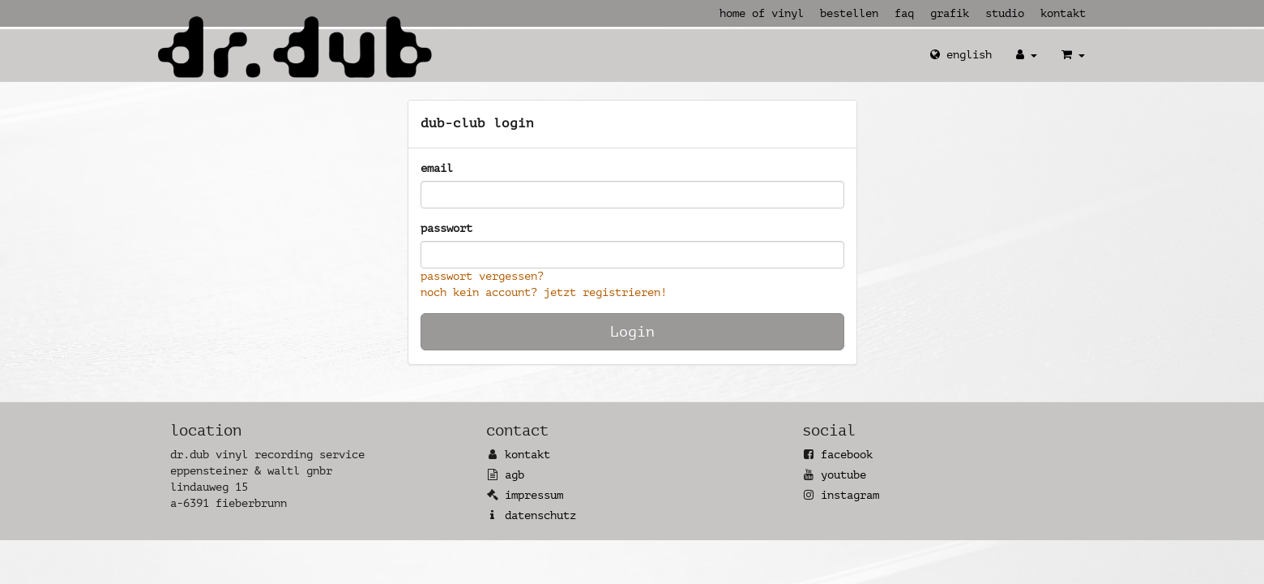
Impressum (534, 495)
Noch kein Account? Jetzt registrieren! (544, 292)
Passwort (446, 228)
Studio (1004, 13)
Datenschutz (540, 515)
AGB (514, 475)
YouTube (843, 475)
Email (437, 168)
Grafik (949, 13)
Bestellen (849, 13)
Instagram (850, 495)
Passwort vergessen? (482, 276)
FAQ (904, 13)
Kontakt (1063, 13)
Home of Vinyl (762, 13)
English (961, 55)
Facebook (847, 455)
